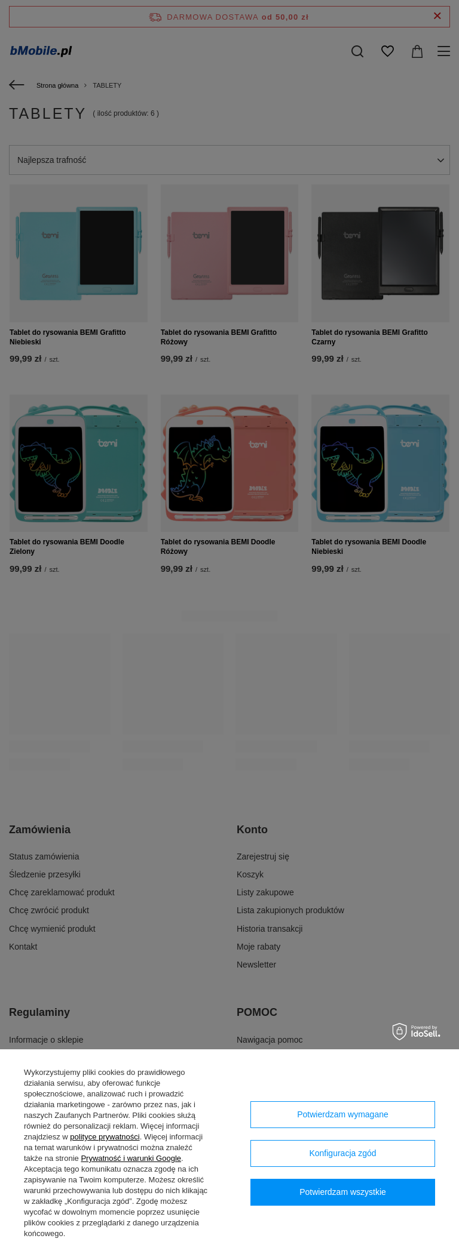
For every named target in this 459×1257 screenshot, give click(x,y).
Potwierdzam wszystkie (342, 1192)
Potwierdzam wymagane (342, 1114)
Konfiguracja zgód (342, 1153)
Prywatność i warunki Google (131, 1158)
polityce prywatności (104, 1136)
